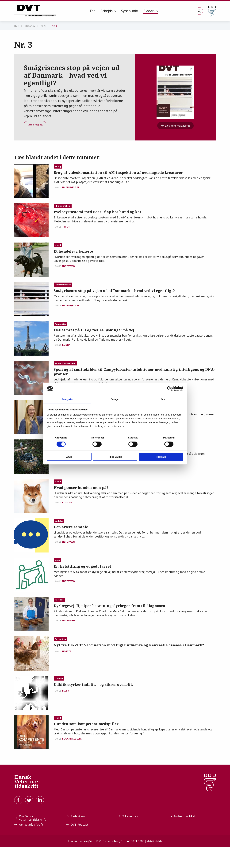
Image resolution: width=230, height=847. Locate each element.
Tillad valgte (115, 456)
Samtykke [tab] (67, 399)
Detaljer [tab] (115, 399)
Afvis (69, 456)
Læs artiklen (35, 125)
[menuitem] (93, 11)
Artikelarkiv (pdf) (28, 824)
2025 (43, 25)
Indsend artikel (182, 816)
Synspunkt (129, 11)
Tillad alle (160, 456)
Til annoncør (129, 816)
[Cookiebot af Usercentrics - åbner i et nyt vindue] (169, 388)
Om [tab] (163, 399)
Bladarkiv (150, 11)
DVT (16, 25)
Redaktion (75, 816)
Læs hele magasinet (175, 125)
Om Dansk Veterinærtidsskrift (30, 817)
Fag (93, 11)
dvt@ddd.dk (154, 841)
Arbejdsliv (108, 11)
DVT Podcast (77, 824)
